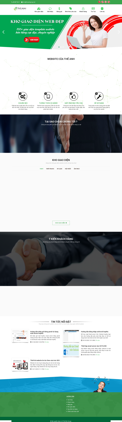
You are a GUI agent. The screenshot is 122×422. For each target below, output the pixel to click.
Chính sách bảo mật (73, 411)
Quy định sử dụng (72, 409)
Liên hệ (102, 9)
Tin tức (47, 342)
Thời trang (50, 169)
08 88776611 (15, 2)
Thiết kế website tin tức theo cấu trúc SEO (45, 360)
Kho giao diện (39, 9)
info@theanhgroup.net (28, 2)
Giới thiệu (50, 9)
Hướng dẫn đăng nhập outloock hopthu (94, 332)
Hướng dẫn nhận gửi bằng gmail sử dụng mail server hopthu (44, 332)
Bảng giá (59, 9)
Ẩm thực (77, 169)
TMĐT (41, 169)
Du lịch (59, 169)
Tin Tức (93, 9)
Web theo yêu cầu (71, 9)
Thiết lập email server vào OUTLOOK (93, 346)
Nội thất (68, 169)
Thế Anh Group (67, 421)
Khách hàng (83, 9)
